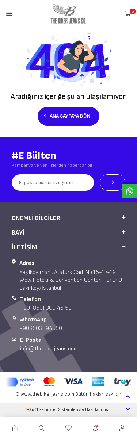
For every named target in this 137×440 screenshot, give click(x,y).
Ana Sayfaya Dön (67, 116)
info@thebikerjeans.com (49, 348)
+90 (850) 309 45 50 (46, 308)
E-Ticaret (48, 409)
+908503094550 (40, 328)
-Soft (31, 409)
